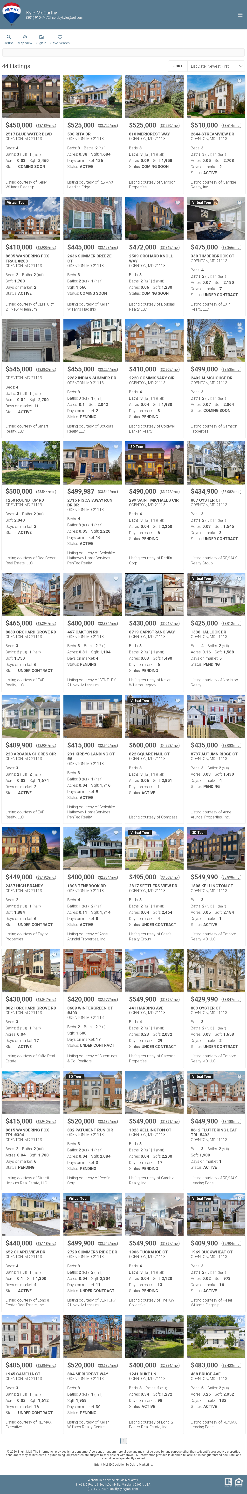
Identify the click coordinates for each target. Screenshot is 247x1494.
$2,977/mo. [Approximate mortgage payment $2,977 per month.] (108, 1000)
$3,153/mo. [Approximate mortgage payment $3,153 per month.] (108, 247)
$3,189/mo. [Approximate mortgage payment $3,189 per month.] (46, 126)
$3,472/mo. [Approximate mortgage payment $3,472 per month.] (169, 492)
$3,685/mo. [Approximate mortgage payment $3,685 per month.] (108, 1122)
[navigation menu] (240, 15)
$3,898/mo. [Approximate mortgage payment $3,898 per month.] (231, 877)
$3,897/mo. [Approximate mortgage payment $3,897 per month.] (169, 1000)
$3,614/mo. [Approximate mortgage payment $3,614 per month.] (231, 126)
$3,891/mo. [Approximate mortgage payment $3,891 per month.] (169, 1122)
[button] (25, 41)
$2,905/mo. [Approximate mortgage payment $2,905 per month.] (46, 247)
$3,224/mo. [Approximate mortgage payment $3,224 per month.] (108, 369)
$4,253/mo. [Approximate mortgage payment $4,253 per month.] (169, 745)
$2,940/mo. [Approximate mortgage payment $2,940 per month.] (108, 745)
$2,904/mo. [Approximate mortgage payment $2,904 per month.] (46, 745)
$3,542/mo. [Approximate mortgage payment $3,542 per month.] (108, 1243)
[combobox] (215, 66)
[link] (8, 41)
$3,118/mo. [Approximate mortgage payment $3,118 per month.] (46, 1243)
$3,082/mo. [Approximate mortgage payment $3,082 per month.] (231, 492)
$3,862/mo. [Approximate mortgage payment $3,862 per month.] (46, 369)
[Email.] (66, 17)
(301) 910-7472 (98, 1489)
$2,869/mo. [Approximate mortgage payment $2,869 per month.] (46, 1365)
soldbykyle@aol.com (124, 1489)
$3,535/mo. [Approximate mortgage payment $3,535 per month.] (231, 369)
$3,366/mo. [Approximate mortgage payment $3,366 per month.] (231, 247)
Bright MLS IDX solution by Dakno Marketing (123, 1464)
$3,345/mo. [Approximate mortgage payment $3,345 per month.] (169, 247)
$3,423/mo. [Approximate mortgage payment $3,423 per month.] (231, 1365)
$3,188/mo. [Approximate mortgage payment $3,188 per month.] (231, 1122)
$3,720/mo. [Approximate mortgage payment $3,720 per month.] (108, 126)
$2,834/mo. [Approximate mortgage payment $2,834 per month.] (108, 624)
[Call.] (38, 17)
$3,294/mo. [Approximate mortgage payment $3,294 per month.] (46, 624)
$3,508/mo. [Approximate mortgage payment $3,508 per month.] (169, 877)
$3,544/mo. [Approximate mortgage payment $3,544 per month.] (46, 492)
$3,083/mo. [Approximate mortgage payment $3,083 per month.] (231, 745)
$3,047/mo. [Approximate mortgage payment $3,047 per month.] (169, 624)
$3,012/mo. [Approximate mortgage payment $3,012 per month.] (231, 624)
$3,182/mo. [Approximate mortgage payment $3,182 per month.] (46, 877)
